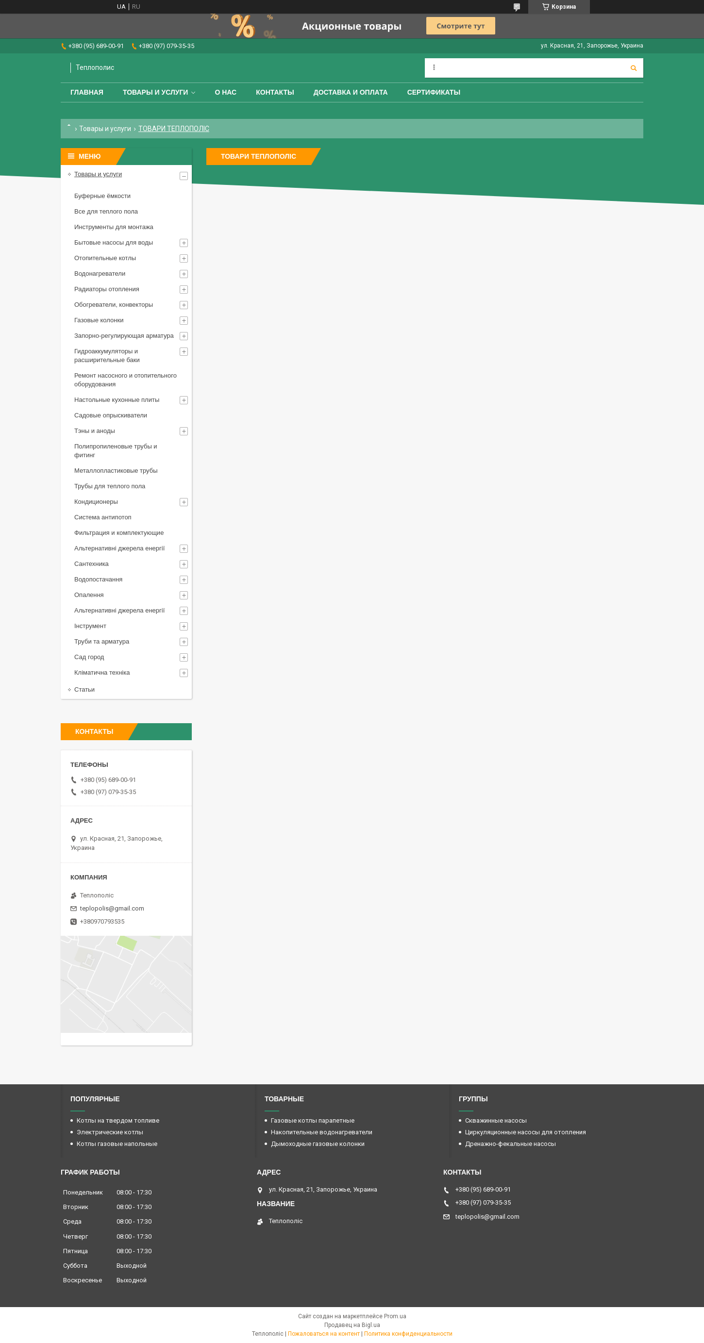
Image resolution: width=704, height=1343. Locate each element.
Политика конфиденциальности (408, 1333)
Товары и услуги (155, 92)
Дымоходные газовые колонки (318, 1143)
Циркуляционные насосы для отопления (525, 1132)
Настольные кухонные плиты (116, 399)
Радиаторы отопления (106, 289)
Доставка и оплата (351, 92)
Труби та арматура (101, 641)
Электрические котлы (110, 1132)
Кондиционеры (96, 501)
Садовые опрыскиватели (110, 415)
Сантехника (91, 563)
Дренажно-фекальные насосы (510, 1143)
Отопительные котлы (105, 258)
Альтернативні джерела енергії (119, 548)
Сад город (89, 657)
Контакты (275, 92)
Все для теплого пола (106, 211)
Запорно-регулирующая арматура (124, 335)
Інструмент (90, 626)
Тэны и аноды (94, 430)
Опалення (89, 594)
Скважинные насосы (496, 1120)
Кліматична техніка (102, 672)
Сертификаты (433, 92)
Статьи (84, 689)
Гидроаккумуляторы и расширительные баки (107, 356)
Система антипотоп (103, 517)
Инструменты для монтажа (113, 227)
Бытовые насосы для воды (113, 242)
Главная (86, 92)
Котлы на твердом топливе (118, 1120)
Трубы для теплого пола (109, 486)
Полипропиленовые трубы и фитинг (115, 451)
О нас (225, 92)
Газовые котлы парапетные (312, 1120)
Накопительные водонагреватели (321, 1132)
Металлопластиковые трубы (116, 470)
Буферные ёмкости (102, 195)
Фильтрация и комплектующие (119, 532)
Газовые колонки (98, 320)
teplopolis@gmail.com (112, 908)
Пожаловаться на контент (324, 1333)
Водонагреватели (99, 273)
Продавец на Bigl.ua (352, 1325)
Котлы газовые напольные (117, 1143)
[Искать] (633, 68)
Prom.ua (395, 1316)
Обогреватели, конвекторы (113, 304)
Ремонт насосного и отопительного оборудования (125, 380)
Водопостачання (98, 579)
